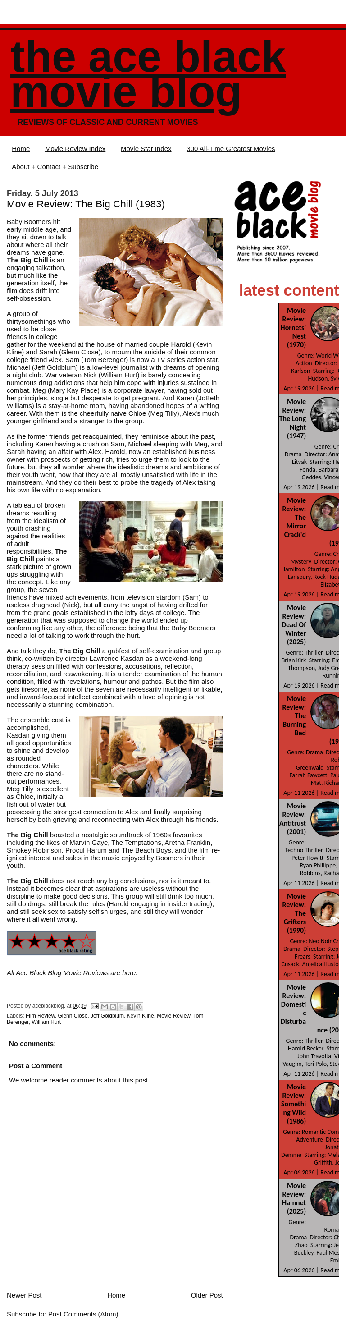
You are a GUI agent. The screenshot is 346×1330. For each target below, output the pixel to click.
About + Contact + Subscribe (55, 166)
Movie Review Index (75, 148)
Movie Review (173, 1016)
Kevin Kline (140, 1016)
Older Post (207, 1295)
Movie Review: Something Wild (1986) (293, 1103)
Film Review (40, 1016)
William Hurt (46, 1022)
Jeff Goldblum (107, 1016)
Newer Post (24, 1295)
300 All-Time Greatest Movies (231, 148)
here (129, 973)
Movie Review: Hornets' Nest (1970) (293, 327)
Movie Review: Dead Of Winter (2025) (294, 624)
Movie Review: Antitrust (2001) (292, 819)
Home (21, 148)
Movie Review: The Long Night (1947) (292, 418)
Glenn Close (72, 1016)
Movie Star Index (146, 148)
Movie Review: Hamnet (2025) (294, 1198)
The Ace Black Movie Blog (148, 74)
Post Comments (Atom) (83, 1314)
